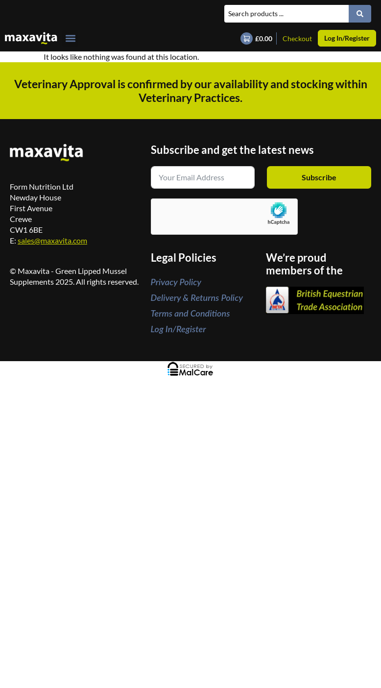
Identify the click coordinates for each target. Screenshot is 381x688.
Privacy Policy (176, 281)
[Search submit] (360, 14)
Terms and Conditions (190, 313)
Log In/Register (178, 328)
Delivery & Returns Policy (197, 297)
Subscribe (319, 177)
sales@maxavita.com (52, 240)
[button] (70, 38)
